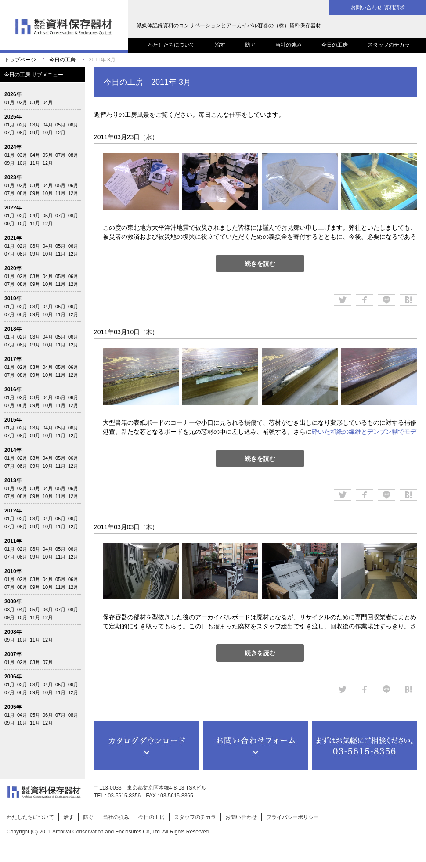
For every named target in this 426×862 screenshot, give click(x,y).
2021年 (13, 238)
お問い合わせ (241, 817)
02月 (22, 102)
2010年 (13, 571)
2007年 (13, 654)
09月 (35, 132)
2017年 (13, 359)
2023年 (13, 177)
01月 (9, 102)
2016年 (13, 389)
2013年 (13, 480)
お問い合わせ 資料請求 (377, 7)
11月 (35, 163)
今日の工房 (334, 45)
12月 (60, 132)
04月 (48, 102)
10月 (48, 132)
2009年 (13, 602)
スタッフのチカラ (389, 45)
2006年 (13, 677)
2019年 (13, 299)
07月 (9, 132)
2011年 (13, 541)
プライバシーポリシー (292, 817)
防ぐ (250, 45)
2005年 (13, 707)
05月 (60, 124)
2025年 (13, 117)
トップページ (20, 60)
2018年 (13, 329)
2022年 (13, 208)
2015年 (13, 420)
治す (220, 45)
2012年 (13, 511)
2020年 (13, 268)
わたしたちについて (171, 45)
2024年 (13, 147)
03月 (35, 102)
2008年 (13, 632)
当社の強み (288, 45)
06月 (73, 124)
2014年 (13, 450)
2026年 (13, 94)
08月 (22, 132)
